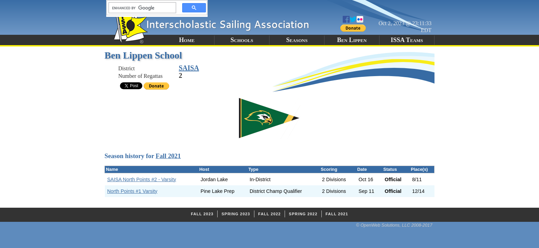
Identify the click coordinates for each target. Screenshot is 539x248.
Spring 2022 (303, 214)
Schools (242, 40)
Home (187, 40)
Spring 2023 (235, 214)
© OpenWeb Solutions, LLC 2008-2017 (394, 225)
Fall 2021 (168, 155)
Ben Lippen (351, 40)
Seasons (296, 40)
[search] (140, 8)
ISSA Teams (407, 40)
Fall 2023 (202, 214)
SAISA (189, 68)
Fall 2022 (269, 214)
